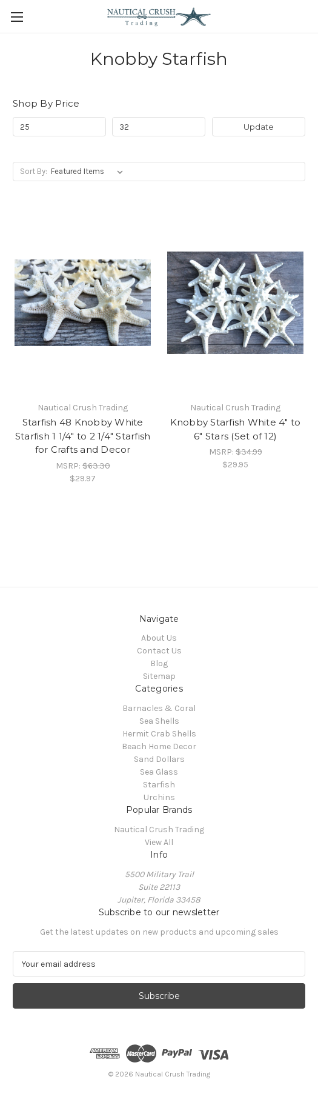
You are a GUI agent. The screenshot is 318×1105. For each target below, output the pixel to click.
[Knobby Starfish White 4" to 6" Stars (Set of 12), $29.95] (235, 303)
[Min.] (59, 126)
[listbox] (89, 171)
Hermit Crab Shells (159, 734)
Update (258, 127)
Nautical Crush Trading (159, 829)
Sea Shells (159, 721)
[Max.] (158, 126)
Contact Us (159, 651)
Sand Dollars (159, 759)
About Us (159, 638)
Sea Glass (159, 772)
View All (159, 842)
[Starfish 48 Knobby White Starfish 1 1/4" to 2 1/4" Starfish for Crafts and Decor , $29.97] (83, 303)
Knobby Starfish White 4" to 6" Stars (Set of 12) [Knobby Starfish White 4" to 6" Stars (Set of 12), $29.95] (235, 429)
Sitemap (159, 676)
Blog (159, 663)
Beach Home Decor (159, 746)
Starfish (159, 785)
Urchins (159, 797)
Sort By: (33, 171)
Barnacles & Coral (159, 708)
